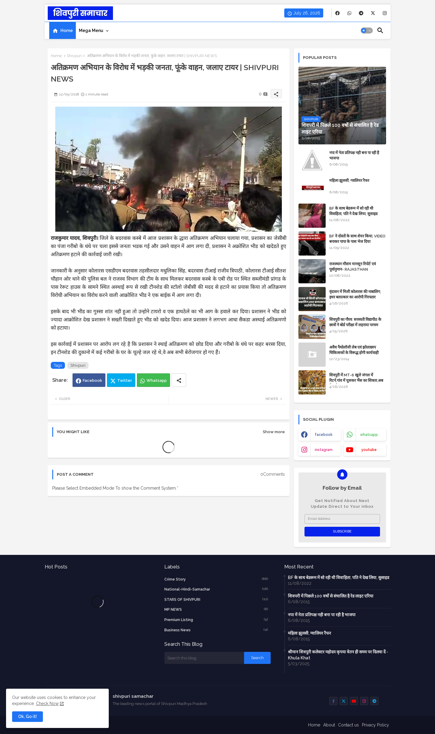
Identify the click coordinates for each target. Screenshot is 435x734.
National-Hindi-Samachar (216, 589)
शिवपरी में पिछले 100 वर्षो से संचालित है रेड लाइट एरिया (330, 596)
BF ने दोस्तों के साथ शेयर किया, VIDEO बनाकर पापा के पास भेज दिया (357, 239)
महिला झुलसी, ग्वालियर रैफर (349, 180)
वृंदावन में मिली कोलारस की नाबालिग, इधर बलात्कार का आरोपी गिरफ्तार (355, 294)
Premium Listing (216, 619)
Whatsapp (157, 380)
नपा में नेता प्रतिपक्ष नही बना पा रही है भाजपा (354, 155)
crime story (216, 579)
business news (216, 629)
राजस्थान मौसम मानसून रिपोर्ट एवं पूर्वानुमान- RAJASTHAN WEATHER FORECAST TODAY (357, 269)
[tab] (62, 30)
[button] (367, 30)
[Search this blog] (204, 658)
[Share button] (179, 380)
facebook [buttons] (324, 435)
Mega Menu (91, 30)
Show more (274, 432)
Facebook (92, 380)
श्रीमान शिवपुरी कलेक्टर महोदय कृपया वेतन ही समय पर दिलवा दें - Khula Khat (338, 654)
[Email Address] (342, 519)
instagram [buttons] (324, 450)
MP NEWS (216, 609)
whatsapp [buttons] (369, 435)
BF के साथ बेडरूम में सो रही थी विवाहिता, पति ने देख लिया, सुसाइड (353, 211)
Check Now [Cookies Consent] (47, 703)
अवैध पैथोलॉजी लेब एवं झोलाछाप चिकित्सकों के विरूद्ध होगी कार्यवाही (354, 350)
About (329, 725)
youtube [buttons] (369, 450)
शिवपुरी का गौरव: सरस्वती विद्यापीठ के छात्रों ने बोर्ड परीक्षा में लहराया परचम (355, 322)
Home (66, 30)
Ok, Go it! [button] (27, 716)
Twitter (124, 380)
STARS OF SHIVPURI (216, 599)
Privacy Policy (375, 725)
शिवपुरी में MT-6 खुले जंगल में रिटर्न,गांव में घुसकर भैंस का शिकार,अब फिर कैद (356, 380)
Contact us (348, 725)
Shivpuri (74, 55)
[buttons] (337, 13)
